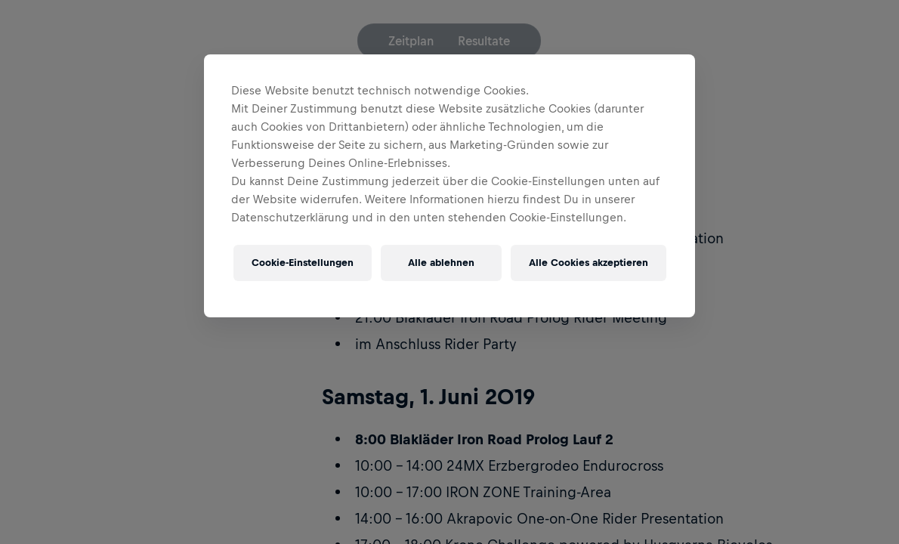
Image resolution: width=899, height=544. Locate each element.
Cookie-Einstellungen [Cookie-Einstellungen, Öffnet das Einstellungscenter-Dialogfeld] (303, 262)
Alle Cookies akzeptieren (588, 262)
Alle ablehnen (441, 262)
